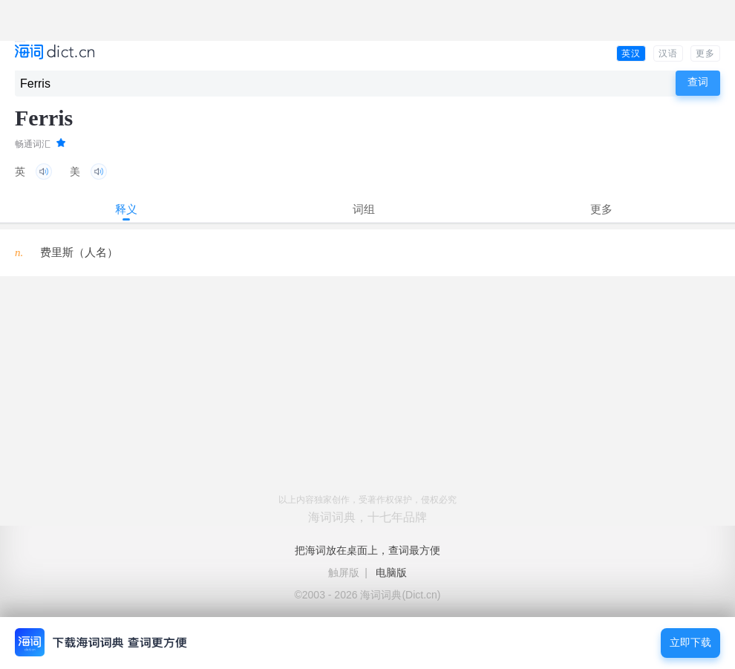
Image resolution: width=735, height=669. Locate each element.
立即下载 (690, 642)
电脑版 (391, 572)
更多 (705, 53)
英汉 (631, 53)
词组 (364, 209)
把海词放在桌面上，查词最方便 (367, 550)
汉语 (668, 53)
